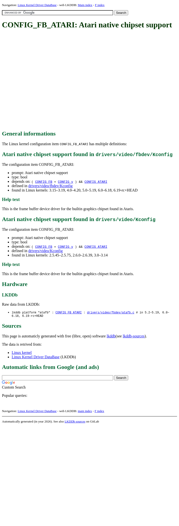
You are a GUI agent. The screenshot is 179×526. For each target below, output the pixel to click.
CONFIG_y (65, 181)
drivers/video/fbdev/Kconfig (50, 186)
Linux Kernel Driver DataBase (37, 5)
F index (99, 5)
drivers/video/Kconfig (45, 251)
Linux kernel (22, 353)
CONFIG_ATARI (95, 181)
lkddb (111, 337)
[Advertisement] (45, 80)
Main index (85, 5)
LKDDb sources (75, 422)
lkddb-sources (134, 337)
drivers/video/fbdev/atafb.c (110, 313)
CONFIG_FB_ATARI (68, 313)
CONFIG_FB (43, 181)
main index (85, 412)
